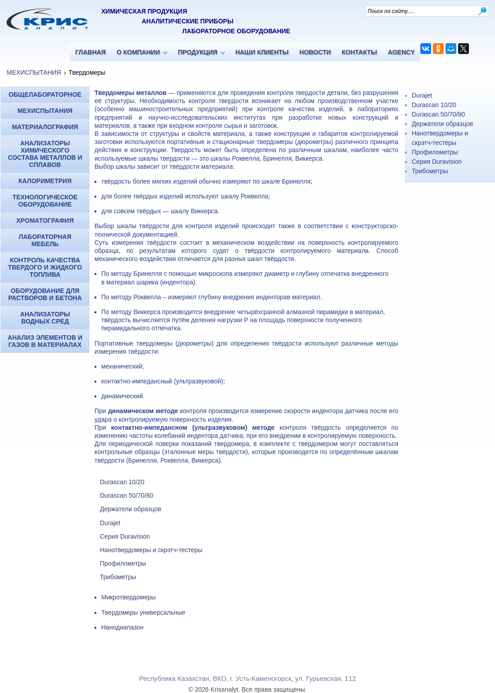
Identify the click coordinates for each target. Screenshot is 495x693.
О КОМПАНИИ (138, 52)
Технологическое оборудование (45, 201)
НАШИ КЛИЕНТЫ (261, 52)
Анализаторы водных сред (45, 317)
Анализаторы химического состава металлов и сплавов (45, 154)
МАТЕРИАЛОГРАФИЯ (45, 126)
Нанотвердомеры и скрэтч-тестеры (151, 550)
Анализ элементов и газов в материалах (45, 341)
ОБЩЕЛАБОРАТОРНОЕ (45, 94)
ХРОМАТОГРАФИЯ (44, 220)
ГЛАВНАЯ (90, 52)
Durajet (110, 522)
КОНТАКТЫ (359, 52)
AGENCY (401, 52)
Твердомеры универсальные (143, 612)
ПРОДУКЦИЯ (197, 52)
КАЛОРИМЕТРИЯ (45, 180)
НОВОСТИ (315, 52)
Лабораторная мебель (44, 240)
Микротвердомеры (128, 597)
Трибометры (118, 576)
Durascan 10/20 (122, 482)
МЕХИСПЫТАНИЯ (34, 72)
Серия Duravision (125, 536)
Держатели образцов (130, 509)
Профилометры (123, 563)
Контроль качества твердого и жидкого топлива (45, 267)
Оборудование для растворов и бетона (45, 294)
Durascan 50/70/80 (126, 495)
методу (121, 297)
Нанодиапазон (122, 627)
